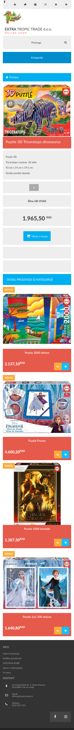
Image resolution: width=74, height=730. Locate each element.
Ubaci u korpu (37, 236)
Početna (12, 77)
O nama (7, 672)
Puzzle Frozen (37, 440)
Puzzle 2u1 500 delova (37, 616)
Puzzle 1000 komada (37, 528)
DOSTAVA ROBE (11, 663)
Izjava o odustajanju (12, 667)
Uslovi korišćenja (11, 653)
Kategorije (37, 57)
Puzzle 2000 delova (37, 352)
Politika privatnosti (12, 658)
